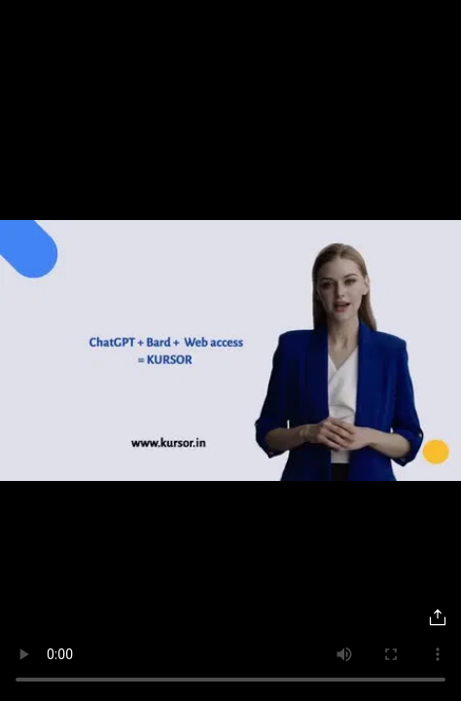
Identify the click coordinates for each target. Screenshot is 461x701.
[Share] (437, 617)
